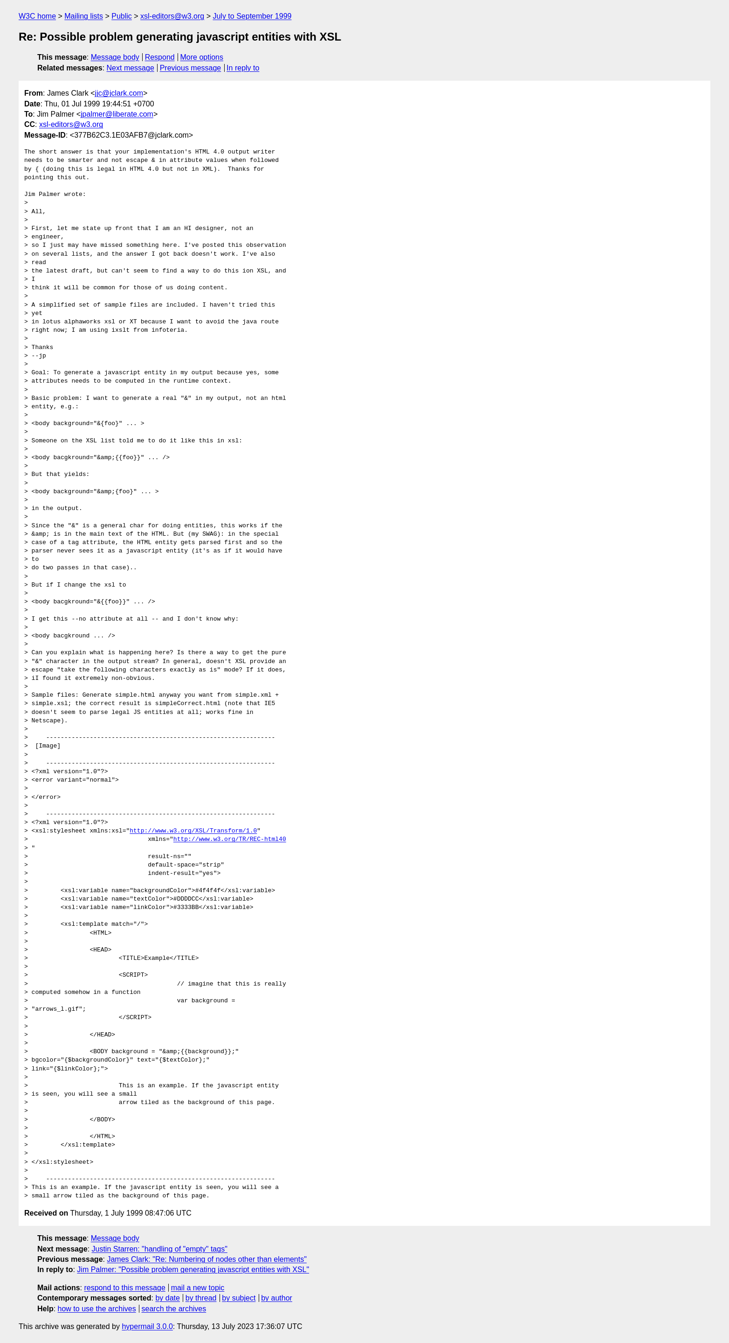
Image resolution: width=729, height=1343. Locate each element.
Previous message (190, 68)
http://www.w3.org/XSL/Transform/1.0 (193, 831)
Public (121, 16)
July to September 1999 (252, 16)
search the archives (174, 1309)
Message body (115, 57)
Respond (160, 57)
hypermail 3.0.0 (147, 1326)
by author (276, 1298)
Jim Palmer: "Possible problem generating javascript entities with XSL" (193, 1269)
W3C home (37, 16)
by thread (201, 1298)
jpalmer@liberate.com (117, 114)
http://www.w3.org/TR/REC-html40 (229, 839)
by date (167, 1298)
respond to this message (124, 1288)
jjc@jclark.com (119, 93)
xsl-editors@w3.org (172, 16)
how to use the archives (97, 1309)
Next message (130, 68)
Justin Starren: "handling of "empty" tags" (159, 1249)
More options (202, 57)
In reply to (243, 68)
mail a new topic (198, 1288)
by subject (238, 1298)
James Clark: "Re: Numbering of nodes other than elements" (206, 1259)
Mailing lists (83, 16)
